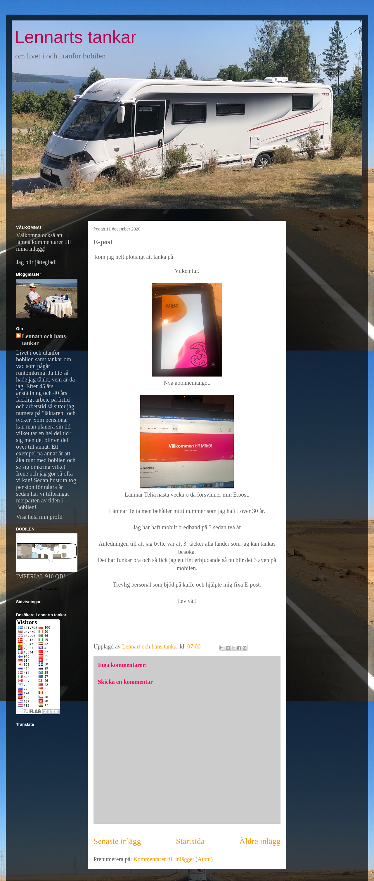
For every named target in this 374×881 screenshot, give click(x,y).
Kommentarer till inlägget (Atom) (173, 859)
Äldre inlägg (259, 841)
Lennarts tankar (75, 37)
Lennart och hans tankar (44, 339)
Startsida (190, 841)
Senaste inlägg (117, 841)
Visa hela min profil (39, 517)
